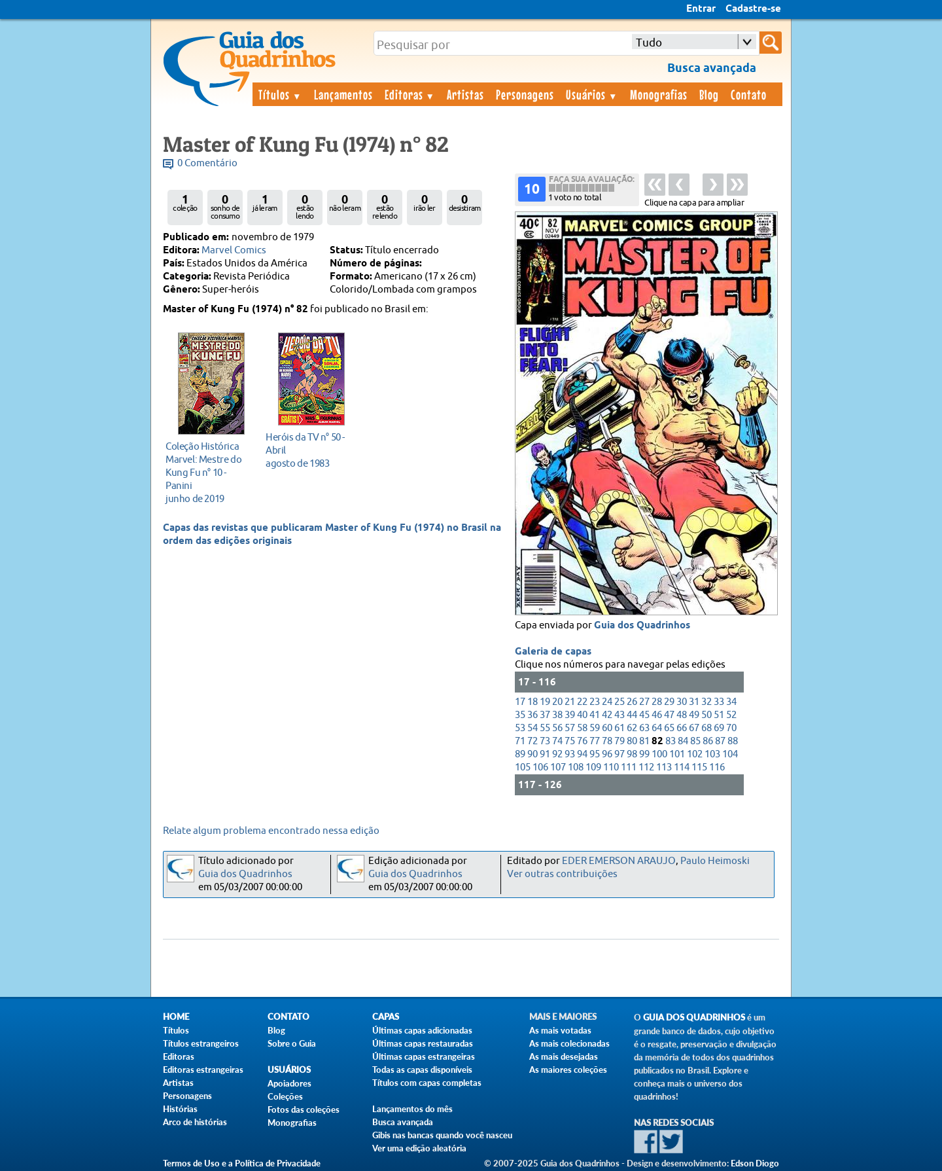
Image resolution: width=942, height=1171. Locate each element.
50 (706, 715)
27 (644, 702)
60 (607, 728)
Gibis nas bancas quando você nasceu (442, 1135)
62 (632, 728)
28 (657, 702)
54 (532, 728)
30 (681, 702)
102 (695, 754)
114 (681, 767)
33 (719, 702)
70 (731, 728)
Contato (749, 94)
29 (669, 702)
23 (594, 702)
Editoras (410, 94)
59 (594, 728)
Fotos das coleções (304, 1109)
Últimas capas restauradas (422, 1043)
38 (557, 715)
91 (545, 754)
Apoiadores (289, 1083)
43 (619, 715)
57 (570, 728)
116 (717, 767)
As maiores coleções (568, 1069)
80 (632, 741)
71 (520, 741)
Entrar (701, 9)
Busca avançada (402, 1122)
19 (545, 702)
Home (176, 1017)
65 (669, 728)
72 (532, 741)
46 (657, 715)
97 (619, 754)
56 (557, 728)
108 (576, 767)
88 (732, 741)
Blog (709, 94)
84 (683, 741)
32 (706, 702)
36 (532, 715)
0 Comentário (207, 163)
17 (520, 702)
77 (594, 741)
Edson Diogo (755, 1163)
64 (657, 728)
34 (731, 702)
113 (664, 767)
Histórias (180, 1109)
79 (619, 741)
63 (644, 728)
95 (594, 754)
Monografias (659, 94)
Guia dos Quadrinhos (642, 625)
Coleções (285, 1096)
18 (532, 702)
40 (582, 715)
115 (699, 767)
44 (632, 715)
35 (520, 715)
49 (694, 715)
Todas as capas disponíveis (422, 1069)
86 (708, 741)
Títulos (280, 94)
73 (545, 741)
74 (557, 741)
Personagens (525, 94)
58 (582, 728)
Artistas (465, 94)
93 (570, 754)
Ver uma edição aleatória (419, 1148)
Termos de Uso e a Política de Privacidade (242, 1163)
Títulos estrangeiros (201, 1043)
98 (632, 754)
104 (730, 754)
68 (706, 728)
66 (681, 728)
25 (619, 702)
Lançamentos (343, 94)
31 (694, 702)
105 (523, 767)
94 (582, 754)
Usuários (592, 94)
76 (582, 741)
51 (719, 715)
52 (731, 715)
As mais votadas (560, 1030)
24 (607, 702)
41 (594, 715)
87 (720, 741)
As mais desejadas (563, 1056)
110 (611, 767)
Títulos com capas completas (426, 1082)
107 (558, 767)
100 (659, 754)
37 (545, 715)
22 (582, 702)
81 (644, 741)
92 (557, 754)
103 (712, 754)
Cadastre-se (753, 9)
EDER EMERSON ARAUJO (619, 861)
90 (532, 754)
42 (607, 715)
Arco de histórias (195, 1122)
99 (644, 754)
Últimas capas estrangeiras (423, 1056)
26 (632, 702)
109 (593, 767)
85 (695, 741)
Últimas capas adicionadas (422, 1030)
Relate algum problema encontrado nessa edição (271, 831)
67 (694, 728)
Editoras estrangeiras (203, 1069)
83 (670, 741)
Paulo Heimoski (715, 861)
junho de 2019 (208, 472)
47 (669, 715)
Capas (385, 1017)
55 (545, 728)
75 (570, 741)
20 (557, 702)
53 (520, 728)
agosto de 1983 (308, 450)
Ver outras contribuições (562, 874)
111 (629, 767)
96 (607, 754)
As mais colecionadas (569, 1043)
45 (644, 715)
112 (646, 767)
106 (540, 767)
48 (681, 715)
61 (619, 728)
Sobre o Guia (292, 1043)
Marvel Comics (233, 250)
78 (607, 741)
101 (677, 754)
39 (570, 715)
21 (570, 702)
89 (520, 754)
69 (719, 728)
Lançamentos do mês (412, 1109)
